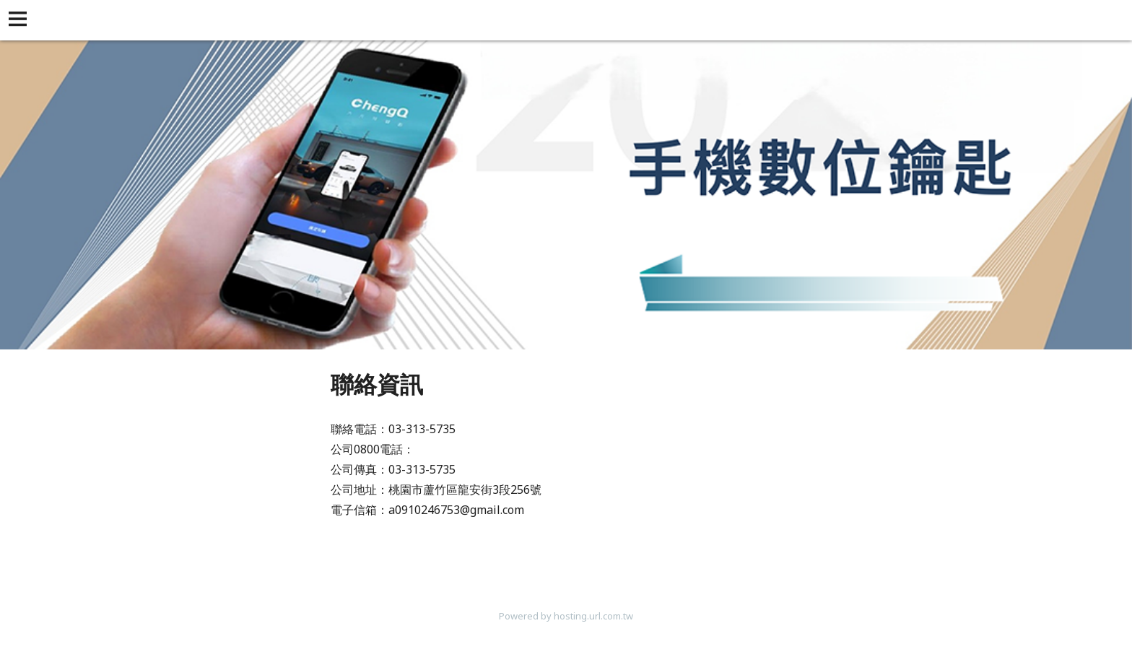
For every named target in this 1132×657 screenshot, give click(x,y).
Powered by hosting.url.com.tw (566, 615)
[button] (20, 20)
